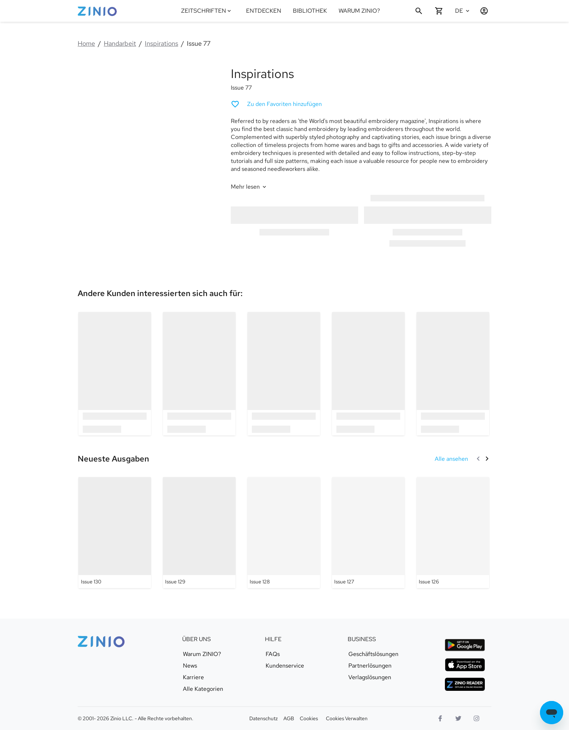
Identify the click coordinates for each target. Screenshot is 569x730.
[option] (115, 373)
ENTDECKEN (263, 11)
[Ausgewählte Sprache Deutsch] (463, 11)
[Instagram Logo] (476, 718)
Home (86, 43)
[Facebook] (440, 718)
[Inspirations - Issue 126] (453, 532)
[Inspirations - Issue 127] (368, 532)
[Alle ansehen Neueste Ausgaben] (451, 459)
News (190, 666)
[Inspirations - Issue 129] (199, 532)
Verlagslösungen (369, 677)
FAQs (273, 654)
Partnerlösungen (370, 666)
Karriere (193, 677)
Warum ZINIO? (202, 654)
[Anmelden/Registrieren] (481, 11)
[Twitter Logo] (458, 718)
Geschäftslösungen (373, 654)
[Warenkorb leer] (439, 11)
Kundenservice (285, 666)
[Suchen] (419, 11)
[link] (160, 293)
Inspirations (161, 43)
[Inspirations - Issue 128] (283, 532)
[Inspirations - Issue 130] (114, 532)
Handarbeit (120, 43)
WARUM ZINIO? (359, 11)
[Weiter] (487, 458)
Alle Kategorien (203, 689)
